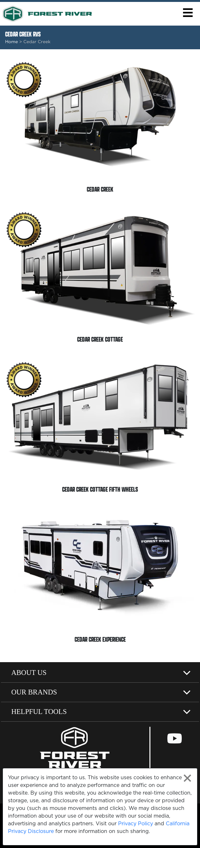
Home (11, 41)
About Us (28, 673)
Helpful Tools (39, 712)
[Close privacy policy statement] (187, 778)
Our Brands (34, 692)
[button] (187, 12)
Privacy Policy (135, 823)
